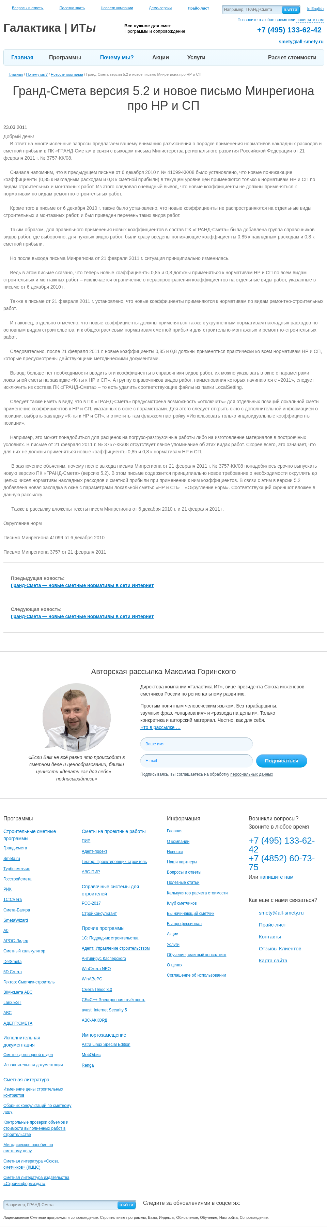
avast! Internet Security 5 (104, 1010)
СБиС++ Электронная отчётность (113, 999)
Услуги (196, 57)
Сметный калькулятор (24, 951)
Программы (65, 57)
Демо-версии (160, 8)
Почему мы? (117, 57)
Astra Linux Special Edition (106, 1044)
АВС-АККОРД (94, 1020)
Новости (175, 851)
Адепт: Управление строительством (116, 948)
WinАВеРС (92, 979)
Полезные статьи (183, 882)
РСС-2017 (91, 903)
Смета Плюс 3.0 (97, 989)
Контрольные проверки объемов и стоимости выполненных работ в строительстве (35, 1128)
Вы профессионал (184, 923)
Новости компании (117, 8)
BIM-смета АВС (18, 992)
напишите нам (310, 19)
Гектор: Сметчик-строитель (28, 982)
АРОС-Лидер (15, 940)
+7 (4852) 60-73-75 (282, 862)
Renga (88, 1065)
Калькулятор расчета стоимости (197, 893)
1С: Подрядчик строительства (110, 938)
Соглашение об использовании (196, 975)
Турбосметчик (16, 868)
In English (315, 8)
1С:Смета (12, 899)
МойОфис (91, 1054)
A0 (6, 930)
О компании (178, 841)
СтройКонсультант (99, 913)
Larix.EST (12, 1002)
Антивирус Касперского (104, 958)
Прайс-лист (272, 924)
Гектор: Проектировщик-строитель (114, 861)
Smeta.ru (11, 858)
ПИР (86, 840)
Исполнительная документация (33, 1065)
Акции (160, 57)
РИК (7, 889)
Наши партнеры (182, 862)
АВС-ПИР (91, 872)
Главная (22, 57)
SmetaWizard (15, 920)
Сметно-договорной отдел (28, 1054)
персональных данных (251, 774)
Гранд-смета (15, 848)
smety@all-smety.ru (301, 41)
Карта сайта (273, 960)
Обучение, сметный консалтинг (196, 954)
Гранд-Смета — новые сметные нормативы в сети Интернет (82, 585)
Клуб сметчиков (182, 903)
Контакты (270, 936)
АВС (7, 1012)
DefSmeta (12, 961)
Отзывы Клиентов (280, 948)
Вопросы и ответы (28, 8)
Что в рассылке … (160, 727)
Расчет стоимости (292, 57)
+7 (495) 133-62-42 (282, 844)
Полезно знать (72, 8)
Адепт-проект (94, 851)
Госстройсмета (17, 879)
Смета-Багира (16, 910)
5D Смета (12, 971)
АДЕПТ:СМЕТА (17, 1023)
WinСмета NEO (96, 968)
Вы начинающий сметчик (190, 913)
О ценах (174, 965)
